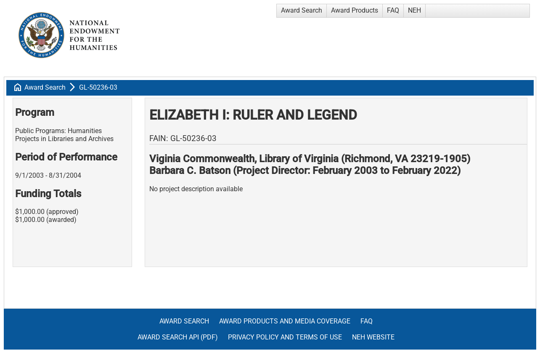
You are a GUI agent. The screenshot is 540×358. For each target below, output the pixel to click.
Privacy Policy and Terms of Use (285, 337)
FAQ (393, 10)
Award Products (354, 10)
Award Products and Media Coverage (284, 321)
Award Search (301, 10)
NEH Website (373, 337)
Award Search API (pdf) (178, 337)
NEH (414, 10)
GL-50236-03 (98, 87)
